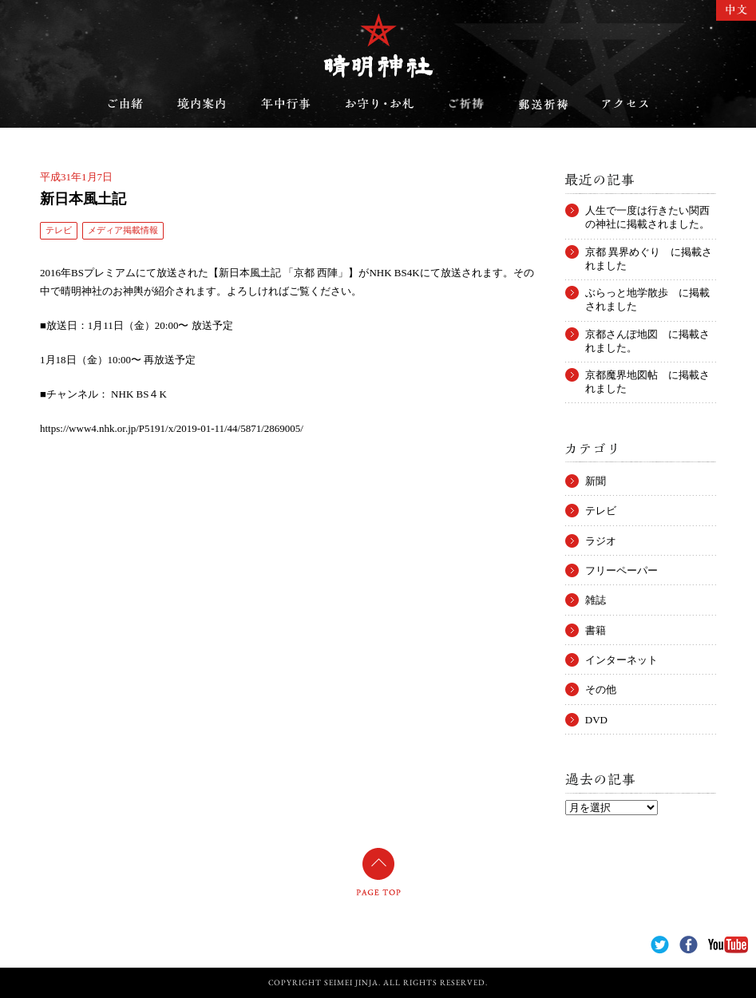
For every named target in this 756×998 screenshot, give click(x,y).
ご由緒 (125, 104)
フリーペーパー (621, 570)
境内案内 (202, 104)
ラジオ (600, 541)
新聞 (595, 481)
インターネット (621, 660)
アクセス (625, 104)
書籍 (595, 630)
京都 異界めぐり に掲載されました (648, 252)
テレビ (59, 230)
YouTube (728, 945)
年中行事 (286, 104)
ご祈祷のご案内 (466, 104)
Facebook (688, 945)
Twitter (660, 945)
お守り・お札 (380, 104)
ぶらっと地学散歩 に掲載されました (647, 293)
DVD (596, 720)
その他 (600, 689)
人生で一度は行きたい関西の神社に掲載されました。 (647, 210)
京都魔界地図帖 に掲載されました (647, 375)
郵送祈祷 (543, 104)
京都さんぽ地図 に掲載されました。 (647, 334)
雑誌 (595, 600)
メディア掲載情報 (123, 230)
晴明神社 (378, 45)
